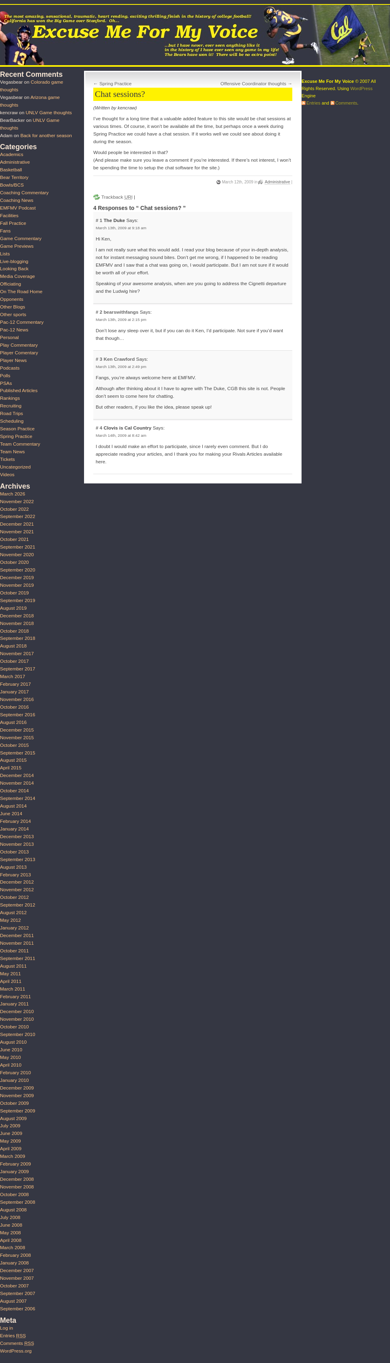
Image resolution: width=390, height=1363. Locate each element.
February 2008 (15, 1255)
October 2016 (14, 707)
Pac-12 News (14, 330)
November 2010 (17, 1019)
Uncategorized (15, 467)
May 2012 (10, 920)
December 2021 (17, 524)
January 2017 (14, 692)
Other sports (13, 314)
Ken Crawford (119, 359)
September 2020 (17, 570)
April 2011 (10, 981)
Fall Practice (13, 223)
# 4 (100, 428)
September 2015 (17, 753)
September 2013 (17, 859)
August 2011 (13, 966)
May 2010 (10, 1057)
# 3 (100, 359)
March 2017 (12, 676)
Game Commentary (20, 238)
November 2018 (17, 623)
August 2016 (13, 722)
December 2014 (17, 775)
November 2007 (17, 1278)
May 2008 (10, 1233)
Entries (13, 1335)
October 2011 (14, 951)
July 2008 (10, 1217)
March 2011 (12, 989)
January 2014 (14, 829)
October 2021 (14, 539)
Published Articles (18, 390)
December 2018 (17, 616)
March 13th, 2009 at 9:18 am (121, 228)
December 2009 (17, 1088)
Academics (11, 154)
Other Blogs (12, 307)
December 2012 (17, 882)
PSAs (6, 383)
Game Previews (16, 246)
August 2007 (13, 1301)
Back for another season (46, 135)
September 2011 (17, 958)
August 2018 (13, 646)
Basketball (11, 170)
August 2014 (13, 806)
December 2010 (17, 1011)
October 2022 (14, 509)
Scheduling (12, 421)
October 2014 (14, 791)
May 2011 (10, 974)
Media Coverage (17, 276)
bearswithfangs (121, 312)
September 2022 (17, 516)
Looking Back (14, 268)
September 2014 (17, 798)
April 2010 (10, 1065)
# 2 (100, 312)
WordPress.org (16, 1351)
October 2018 (14, 631)
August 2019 (13, 608)
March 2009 (12, 1156)
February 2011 (15, 996)
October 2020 (14, 562)
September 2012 (17, 905)
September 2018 (17, 638)
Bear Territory (14, 177)
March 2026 (12, 494)
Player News (13, 360)
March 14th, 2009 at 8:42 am (121, 435)
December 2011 (17, 935)
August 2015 (13, 760)
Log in (6, 1328)
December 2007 (17, 1270)
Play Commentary (19, 345)
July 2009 (10, 1126)
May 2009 (10, 1141)
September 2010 (17, 1034)
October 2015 (14, 745)
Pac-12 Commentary (21, 322)
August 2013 (13, 867)
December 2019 (17, 577)
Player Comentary (19, 353)
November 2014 (17, 783)
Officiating (10, 284)
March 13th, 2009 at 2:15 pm (121, 319)
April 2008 (10, 1240)
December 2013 (17, 836)
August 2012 (13, 912)
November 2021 (17, 532)
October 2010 (14, 1027)
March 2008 (12, 1247)
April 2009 (10, 1148)
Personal (9, 337)
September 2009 (17, 1111)
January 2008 (14, 1263)
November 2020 (17, 554)
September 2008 (17, 1202)
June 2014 (11, 813)
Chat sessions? (120, 94)
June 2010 (11, 1050)
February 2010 (15, 1072)
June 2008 (11, 1225)
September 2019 (17, 600)
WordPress (361, 88)
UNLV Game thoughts (49, 112)
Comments (17, 1343)
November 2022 (17, 501)
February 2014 (15, 821)
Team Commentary (20, 444)
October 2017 (14, 661)
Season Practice (17, 429)
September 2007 (17, 1293)
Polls (5, 375)
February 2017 (15, 684)
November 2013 (17, 844)
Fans (5, 231)
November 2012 (17, 889)
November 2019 (17, 585)
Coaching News (16, 200)
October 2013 (14, 852)
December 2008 (17, 1179)
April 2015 (10, 768)
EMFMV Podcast (18, 208)
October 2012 (14, 897)
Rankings (10, 398)
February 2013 (15, 875)
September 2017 (17, 669)
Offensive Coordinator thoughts (253, 83)
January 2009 (14, 1171)
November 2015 (17, 737)
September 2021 (17, 547)
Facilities (9, 215)
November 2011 (17, 943)
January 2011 (14, 1004)
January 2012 (14, 928)
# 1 (100, 220)
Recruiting (10, 406)
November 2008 (17, 1187)
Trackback (117, 197)
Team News (12, 451)
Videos (7, 474)
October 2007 (14, 1286)
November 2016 (17, 699)
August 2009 (13, 1118)
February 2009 (15, 1164)
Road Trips (11, 413)
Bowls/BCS (12, 185)
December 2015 (17, 730)
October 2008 (14, 1194)
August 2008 (13, 1210)
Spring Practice (115, 83)
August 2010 (13, 1042)
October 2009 (14, 1103)
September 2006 (17, 1309)
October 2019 (14, 593)
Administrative (277, 182)
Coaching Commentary (24, 192)
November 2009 (17, 1095)
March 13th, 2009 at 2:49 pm (121, 366)
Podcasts (10, 368)
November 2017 (17, 653)
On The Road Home (21, 291)
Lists (5, 254)
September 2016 (17, 714)
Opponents (11, 299)
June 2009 (11, 1133)
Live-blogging (14, 261)
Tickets (7, 459)
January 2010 (14, 1080)
